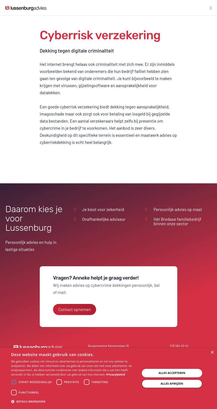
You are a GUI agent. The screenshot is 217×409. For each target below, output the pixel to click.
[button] (73, 402)
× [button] (212, 352)
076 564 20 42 (179, 346)
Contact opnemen (74, 309)
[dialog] (108, 378)
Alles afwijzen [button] (172, 384)
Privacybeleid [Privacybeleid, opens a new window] (115, 374)
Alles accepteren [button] (171, 373)
